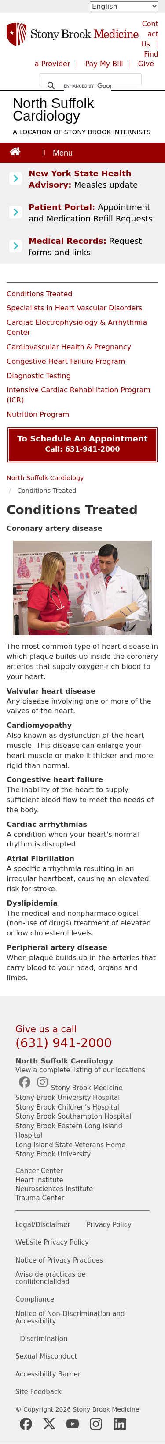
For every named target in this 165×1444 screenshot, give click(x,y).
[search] (87, 86)
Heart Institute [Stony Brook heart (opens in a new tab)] (39, 1180)
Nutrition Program (38, 414)
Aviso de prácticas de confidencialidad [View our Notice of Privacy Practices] (50, 1278)
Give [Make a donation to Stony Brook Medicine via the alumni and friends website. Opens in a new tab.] (146, 64)
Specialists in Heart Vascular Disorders (74, 308)
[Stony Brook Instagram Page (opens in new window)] (95, 1424)
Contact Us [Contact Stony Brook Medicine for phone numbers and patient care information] (149, 34)
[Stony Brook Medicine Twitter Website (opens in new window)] (72, 1423)
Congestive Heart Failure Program (66, 361)
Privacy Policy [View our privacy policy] (109, 1225)
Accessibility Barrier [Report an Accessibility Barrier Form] (48, 1374)
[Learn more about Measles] (15, 179)
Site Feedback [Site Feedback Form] (38, 1392)
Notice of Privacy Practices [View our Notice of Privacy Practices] (59, 1260)
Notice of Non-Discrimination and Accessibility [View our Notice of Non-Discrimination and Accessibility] (70, 1317)
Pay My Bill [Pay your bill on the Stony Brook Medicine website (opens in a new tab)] (104, 64)
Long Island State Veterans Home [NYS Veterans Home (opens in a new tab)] (70, 1145)
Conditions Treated (39, 294)
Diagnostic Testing (39, 376)
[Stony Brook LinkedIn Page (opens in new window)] (119, 1424)
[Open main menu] (56, 153)
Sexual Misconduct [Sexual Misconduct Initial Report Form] (46, 1356)
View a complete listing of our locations (80, 1070)
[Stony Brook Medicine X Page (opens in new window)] (49, 1423)
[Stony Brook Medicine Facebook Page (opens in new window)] (26, 1424)
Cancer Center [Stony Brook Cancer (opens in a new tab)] (39, 1171)
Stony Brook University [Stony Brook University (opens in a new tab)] (53, 1154)
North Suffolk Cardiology (53, 109)
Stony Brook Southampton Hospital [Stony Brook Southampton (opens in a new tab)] (73, 1116)
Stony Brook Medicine (87, 1088)
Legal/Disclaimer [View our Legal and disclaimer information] (42, 1225)
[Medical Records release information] (15, 246)
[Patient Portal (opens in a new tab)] (15, 212)
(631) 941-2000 (63, 1043)
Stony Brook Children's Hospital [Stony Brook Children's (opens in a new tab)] (67, 1107)
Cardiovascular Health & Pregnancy (69, 347)
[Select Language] (124, 6)
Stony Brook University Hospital (67, 1098)
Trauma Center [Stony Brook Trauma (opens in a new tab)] (39, 1198)
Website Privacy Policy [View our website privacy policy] (52, 1242)
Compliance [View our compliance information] (34, 1299)
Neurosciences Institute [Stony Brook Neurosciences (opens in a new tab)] (54, 1189)
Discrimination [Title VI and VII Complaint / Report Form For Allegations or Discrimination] (43, 1339)
